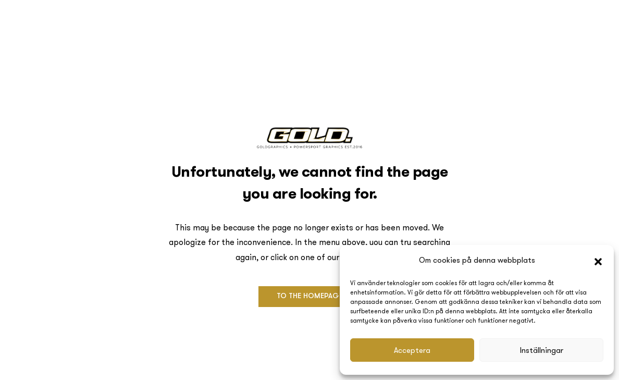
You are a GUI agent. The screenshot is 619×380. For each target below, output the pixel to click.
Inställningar (541, 350)
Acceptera (412, 350)
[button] (598, 260)
